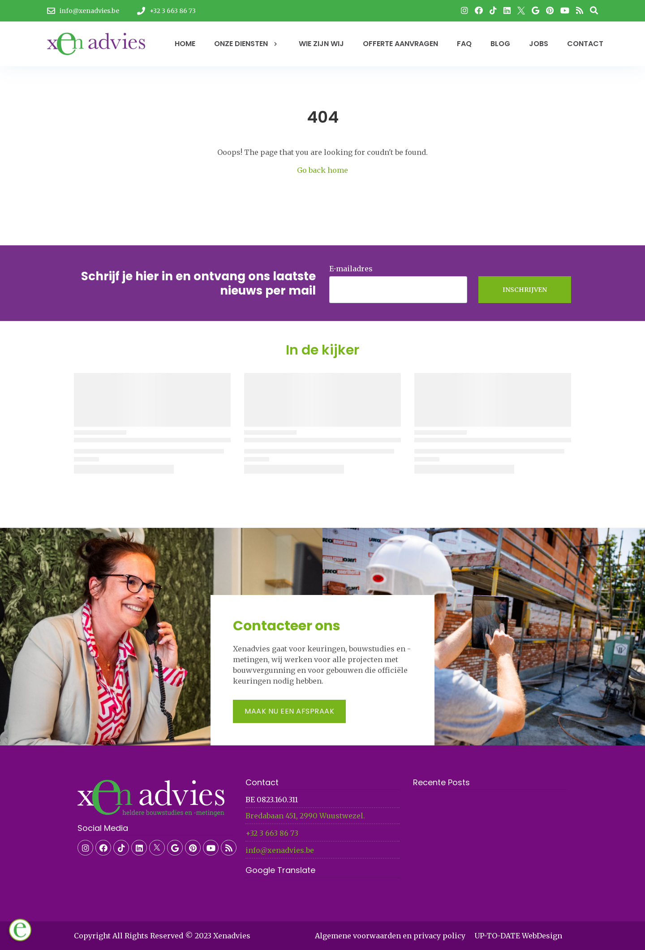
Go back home (322, 170)
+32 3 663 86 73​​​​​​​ (271, 833)
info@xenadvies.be (279, 850)
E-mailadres (351, 268)
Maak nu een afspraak (289, 711)
